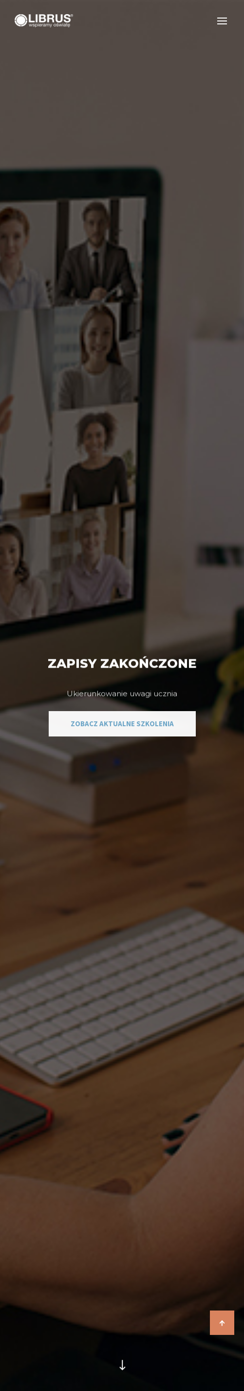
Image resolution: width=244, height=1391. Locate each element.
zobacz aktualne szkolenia (122, 723)
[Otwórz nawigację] (222, 20)
